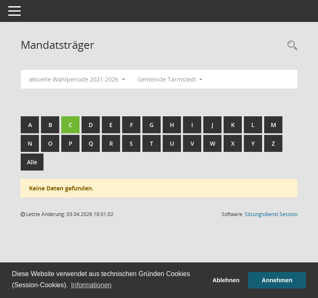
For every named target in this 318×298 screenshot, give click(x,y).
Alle (32, 162)
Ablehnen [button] (226, 280)
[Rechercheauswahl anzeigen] (290, 46)
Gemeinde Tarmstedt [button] (170, 79)
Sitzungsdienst (271, 214)
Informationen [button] (91, 284)
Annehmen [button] (277, 280)
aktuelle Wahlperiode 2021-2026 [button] (77, 79)
